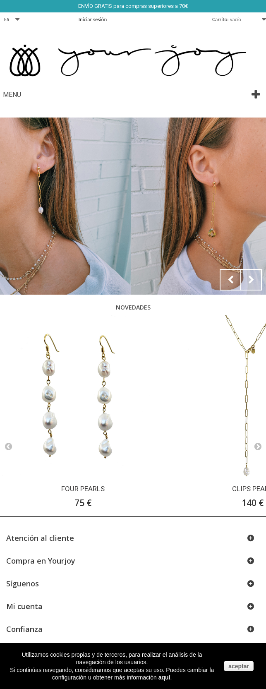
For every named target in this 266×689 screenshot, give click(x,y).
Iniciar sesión (93, 19)
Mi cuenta (24, 606)
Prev (230, 279)
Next (251, 279)
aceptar (238, 666)
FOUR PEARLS (83, 489)
